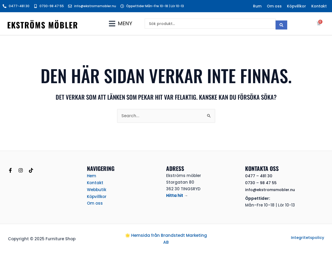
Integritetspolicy (307, 237)
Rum (257, 6)
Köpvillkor (296, 6)
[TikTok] (31, 170)
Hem (91, 175)
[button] (120, 23)
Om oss (274, 6)
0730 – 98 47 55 (261, 182)
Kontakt (319, 6)
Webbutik (96, 189)
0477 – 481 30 (259, 176)
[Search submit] (281, 23)
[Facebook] (10, 170)
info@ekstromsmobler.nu (271, 189)
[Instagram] (20, 170)
